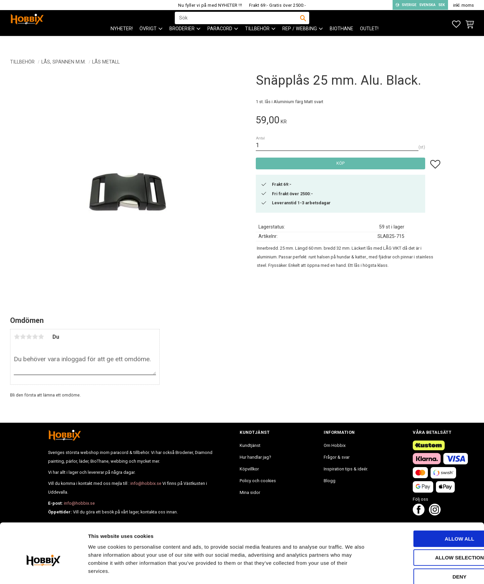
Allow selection (428, 523)
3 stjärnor (29, 337)
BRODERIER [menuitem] (182, 40)
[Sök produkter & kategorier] (237, 23)
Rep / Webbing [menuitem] (299, 40)
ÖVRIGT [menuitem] (148, 40)
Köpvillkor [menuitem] (249, 468)
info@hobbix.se (145, 483)
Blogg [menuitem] (329, 480)
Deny (428, 541)
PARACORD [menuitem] (219, 40)
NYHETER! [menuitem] (122, 40)
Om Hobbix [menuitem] (335, 445)
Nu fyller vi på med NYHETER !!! (210, 5)
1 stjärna (17, 337)
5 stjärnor (41, 337)
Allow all (428, 503)
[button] (456, 24)
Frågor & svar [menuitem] (337, 457)
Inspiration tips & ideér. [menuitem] (346, 468)
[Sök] (303, 23)
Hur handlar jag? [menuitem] (255, 457)
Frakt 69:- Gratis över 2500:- (277, 5)
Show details (352, 571)
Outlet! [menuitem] (369, 40)
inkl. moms (463, 5)
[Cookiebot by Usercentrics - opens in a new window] (43, 571)
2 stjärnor (23, 337)
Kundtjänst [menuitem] (250, 445)
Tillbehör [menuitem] (257, 40)
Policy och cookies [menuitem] (258, 480)
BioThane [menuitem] (341, 40)
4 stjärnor (35, 337)
